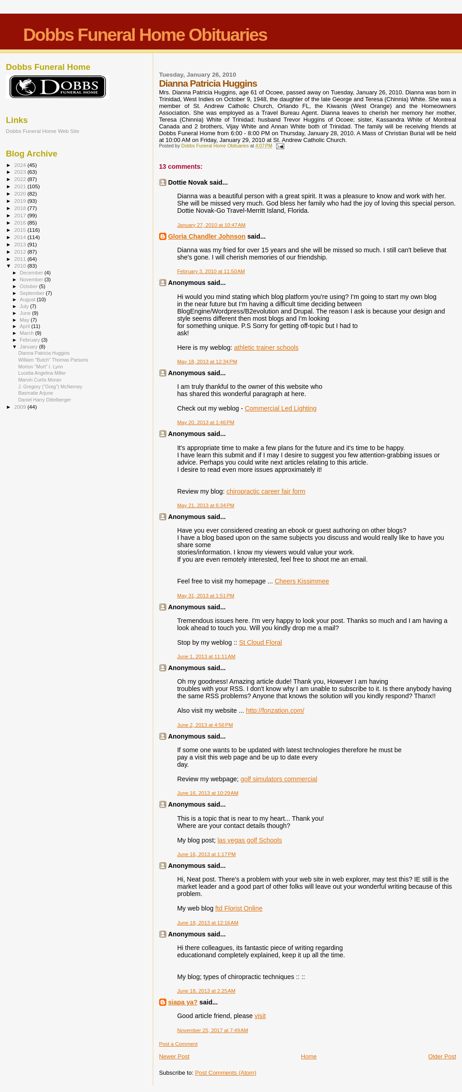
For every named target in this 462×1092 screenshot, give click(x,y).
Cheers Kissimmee (302, 581)
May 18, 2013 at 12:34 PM (207, 361)
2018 (20, 208)
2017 (20, 215)
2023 (20, 172)
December (32, 272)
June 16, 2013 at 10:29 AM (207, 793)
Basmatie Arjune (35, 393)
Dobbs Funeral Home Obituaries (145, 34)
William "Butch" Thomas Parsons (53, 359)
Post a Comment (178, 1044)
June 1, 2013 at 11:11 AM (206, 656)
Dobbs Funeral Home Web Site (42, 131)
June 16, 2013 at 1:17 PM (206, 854)
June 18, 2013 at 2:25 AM (206, 991)
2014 (20, 237)
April (25, 326)
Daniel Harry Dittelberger (44, 399)
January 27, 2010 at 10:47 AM (211, 225)
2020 (20, 193)
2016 (20, 222)
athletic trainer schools (266, 347)
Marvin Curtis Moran (39, 379)
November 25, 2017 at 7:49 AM (212, 1030)
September (33, 293)
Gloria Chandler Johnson (207, 236)
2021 (20, 186)
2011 (20, 259)
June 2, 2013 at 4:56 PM (205, 725)
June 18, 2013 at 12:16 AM (207, 923)
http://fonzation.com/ (275, 710)
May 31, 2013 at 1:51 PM (205, 595)
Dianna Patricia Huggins (43, 353)
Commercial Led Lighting (280, 408)
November (32, 279)
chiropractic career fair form (265, 491)
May (25, 320)
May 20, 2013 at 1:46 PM (205, 422)
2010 (20, 266)
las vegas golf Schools (250, 840)
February (31, 340)
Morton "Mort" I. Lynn (40, 366)
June (26, 313)
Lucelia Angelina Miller (42, 373)
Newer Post (174, 1056)
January (29, 346)
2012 (20, 252)
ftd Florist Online (239, 908)
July (25, 306)
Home (309, 1056)
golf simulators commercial (278, 779)
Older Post (442, 1056)
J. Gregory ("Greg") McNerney (50, 386)
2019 (20, 201)
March (27, 333)
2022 (20, 179)
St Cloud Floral (260, 642)
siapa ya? (183, 1002)
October (29, 286)
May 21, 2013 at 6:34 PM (205, 505)
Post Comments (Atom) (225, 1072)
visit (260, 1015)
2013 (20, 244)
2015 (20, 230)
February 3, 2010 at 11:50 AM (211, 271)
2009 (20, 407)
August (28, 299)
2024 (20, 165)
